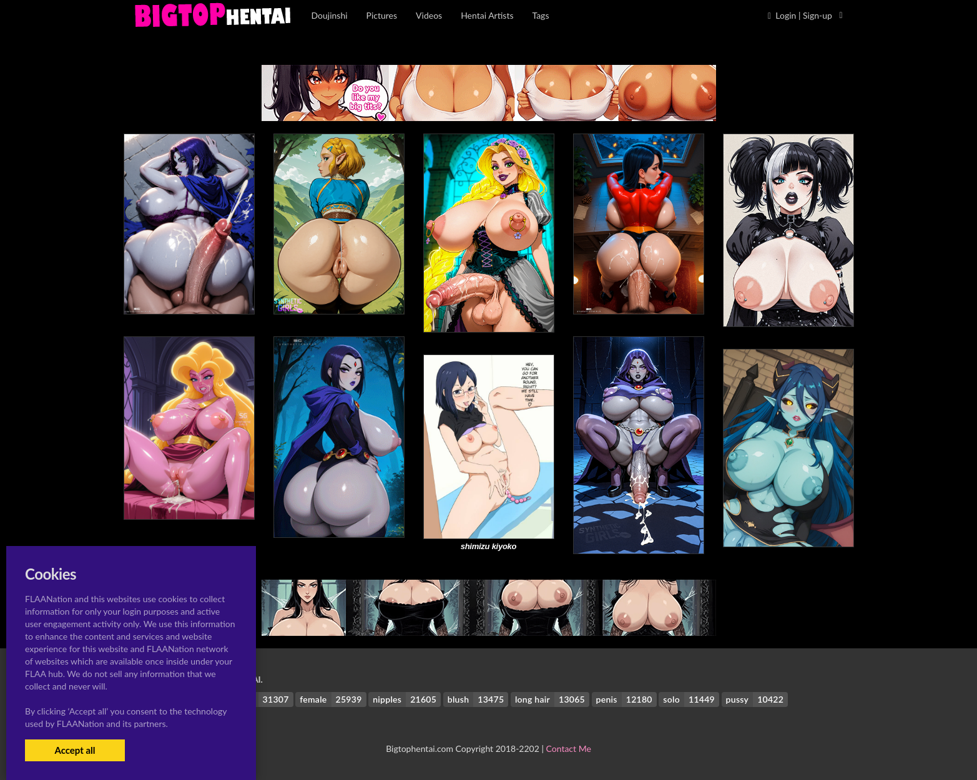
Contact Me (568, 748)
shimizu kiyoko (489, 546)
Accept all (74, 750)
